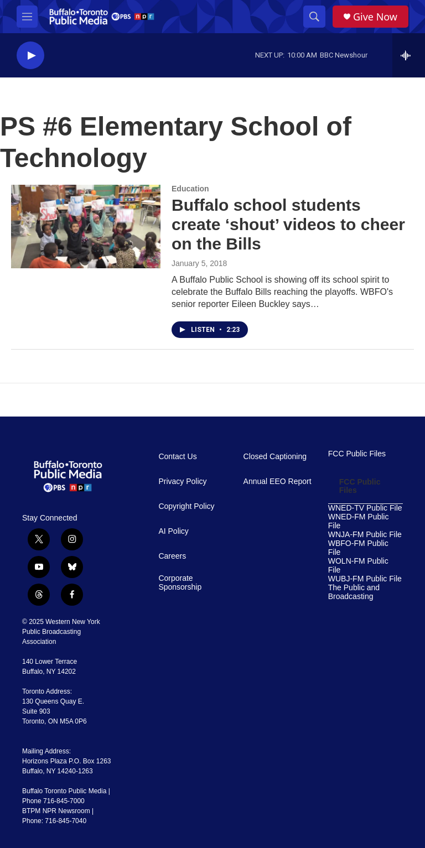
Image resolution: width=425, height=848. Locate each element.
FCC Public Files (357, 454)
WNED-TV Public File (365, 508)
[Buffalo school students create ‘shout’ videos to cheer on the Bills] (85, 226)
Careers (172, 556)
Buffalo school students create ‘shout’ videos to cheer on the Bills (288, 224)
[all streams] (408, 55)
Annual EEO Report (277, 481)
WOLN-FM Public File (358, 565)
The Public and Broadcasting (354, 592)
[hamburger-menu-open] (27, 17)
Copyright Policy (186, 506)
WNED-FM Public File (358, 521)
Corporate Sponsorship (179, 582)
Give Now (375, 17)
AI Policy (173, 531)
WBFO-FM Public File (358, 547)
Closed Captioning (275, 456)
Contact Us (177, 456)
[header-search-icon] (314, 17)
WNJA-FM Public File (365, 534)
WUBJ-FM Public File (365, 579)
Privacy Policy (182, 481)
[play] (30, 55)
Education (190, 188)
